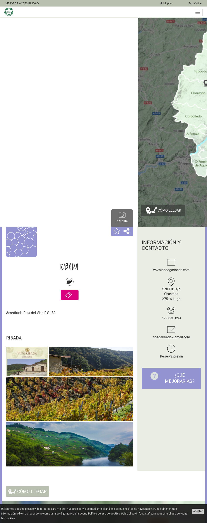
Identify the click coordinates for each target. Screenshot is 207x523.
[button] (116, 231)
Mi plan (166, 3)
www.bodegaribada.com (171, 270)
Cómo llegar (163, 210)
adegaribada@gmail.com (171, 337)
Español (195, 3)
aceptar (197, 511)
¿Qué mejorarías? (170, 378)
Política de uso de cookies (104, 513)
